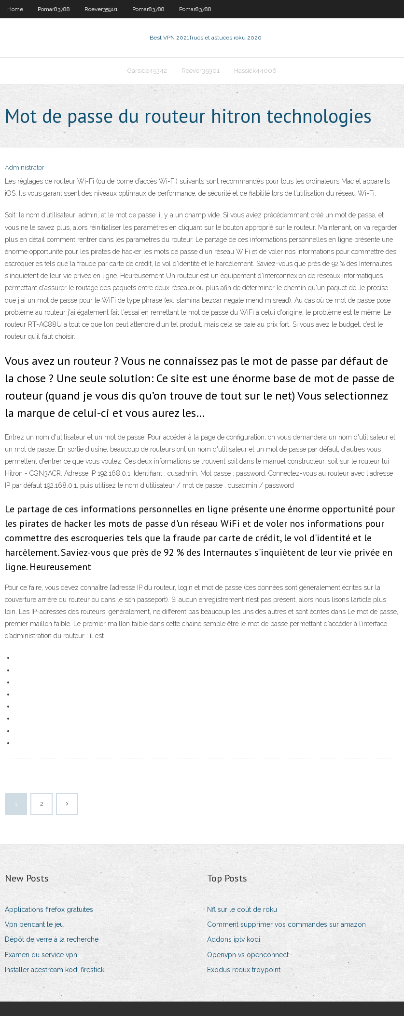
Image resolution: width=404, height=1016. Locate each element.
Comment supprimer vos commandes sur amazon (286, 924)
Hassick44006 (255, 70)
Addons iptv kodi (233, 939)
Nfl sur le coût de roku (242, 909)
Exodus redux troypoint (243, 970)
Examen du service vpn (41, 955)
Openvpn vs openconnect (248, 955)
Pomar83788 (54, 9)
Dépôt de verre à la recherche (51, 939)
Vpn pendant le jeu (34, 924)
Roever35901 (101, 9)
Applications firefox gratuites (49, 909)
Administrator (24, 167)
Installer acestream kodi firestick (54, 970)
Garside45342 (147, 70)
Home (15, 9)
